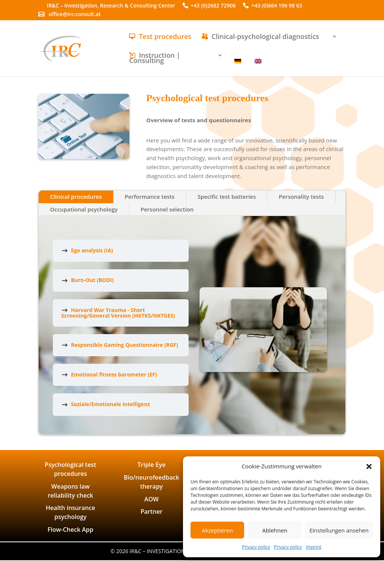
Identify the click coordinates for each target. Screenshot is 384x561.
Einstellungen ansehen (339, 530)
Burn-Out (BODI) (92, 280)
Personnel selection (167, 209)
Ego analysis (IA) (92, 250)
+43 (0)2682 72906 (213, 6)
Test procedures (165, 37)
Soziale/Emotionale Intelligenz (110, 404)
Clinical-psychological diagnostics (265, 37)
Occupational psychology (83, 209)
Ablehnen (274, 530)
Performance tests (150, 196)
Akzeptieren (217, 530)
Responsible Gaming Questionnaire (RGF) (124, 344)
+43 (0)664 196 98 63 (276, 6)
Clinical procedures (76, 196)
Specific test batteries (227, 196)
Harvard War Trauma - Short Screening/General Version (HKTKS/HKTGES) (118, 312)
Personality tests (301, 196)
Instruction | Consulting (154, 58)
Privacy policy (256, 547)
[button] (369, 466)
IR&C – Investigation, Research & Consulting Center (111, 6)
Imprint (313, 547)
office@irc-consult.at (75, 15)
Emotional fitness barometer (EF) (114, 374)
